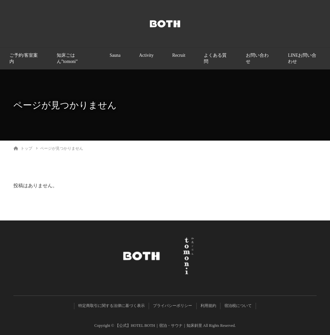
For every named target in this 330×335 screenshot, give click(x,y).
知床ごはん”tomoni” (67, 58)
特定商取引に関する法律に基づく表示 (111, 305)
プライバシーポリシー (172, 305)
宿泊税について (238, 305)
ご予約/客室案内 (23, 58)
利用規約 (208, 305)
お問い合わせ (257, 58)
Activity (146, 55)
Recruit (178, 55)
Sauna (115, 55)
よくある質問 (215, 58)
